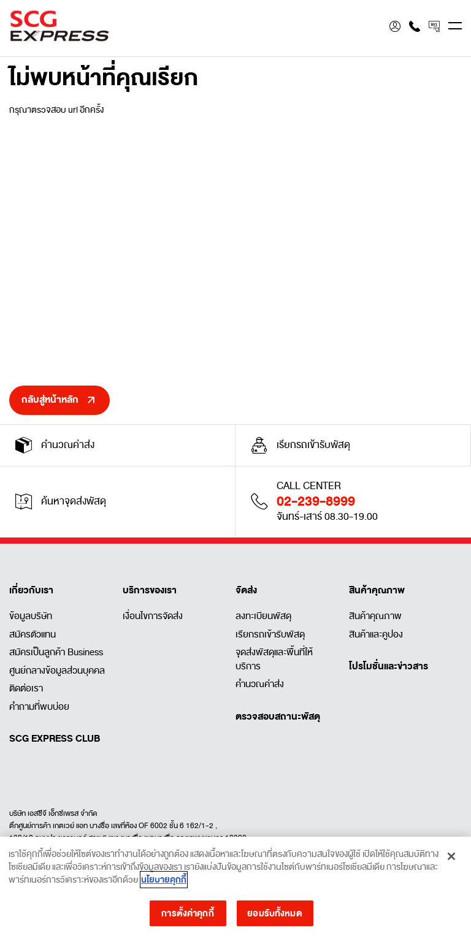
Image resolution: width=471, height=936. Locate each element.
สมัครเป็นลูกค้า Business (56, 652)
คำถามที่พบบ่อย (39, 706)
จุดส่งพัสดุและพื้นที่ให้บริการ (274, 659)
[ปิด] (451, 860)
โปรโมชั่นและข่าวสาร (388, 666)
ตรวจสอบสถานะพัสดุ (278, 717)
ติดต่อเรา (26, 688)
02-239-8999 (316, 501)
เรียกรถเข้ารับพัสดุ (270, 634)
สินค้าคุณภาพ (377, 590)
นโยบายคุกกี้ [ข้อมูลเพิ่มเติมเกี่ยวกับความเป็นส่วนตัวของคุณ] (163, 883)
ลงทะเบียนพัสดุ (263, 616)
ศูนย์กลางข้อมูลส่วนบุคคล (57, 670)
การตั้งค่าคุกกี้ (187, 916)
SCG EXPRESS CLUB (54, 739)
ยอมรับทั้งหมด (274, 916)
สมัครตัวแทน (32, 634)
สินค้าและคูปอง (376, 634)
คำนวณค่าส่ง (260, 684)
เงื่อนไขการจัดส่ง (153, 616)
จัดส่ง (246, 590)
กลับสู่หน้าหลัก (49, 400)
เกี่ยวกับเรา (31, 590)
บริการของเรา (150, 590)
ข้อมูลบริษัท (30, 616)
